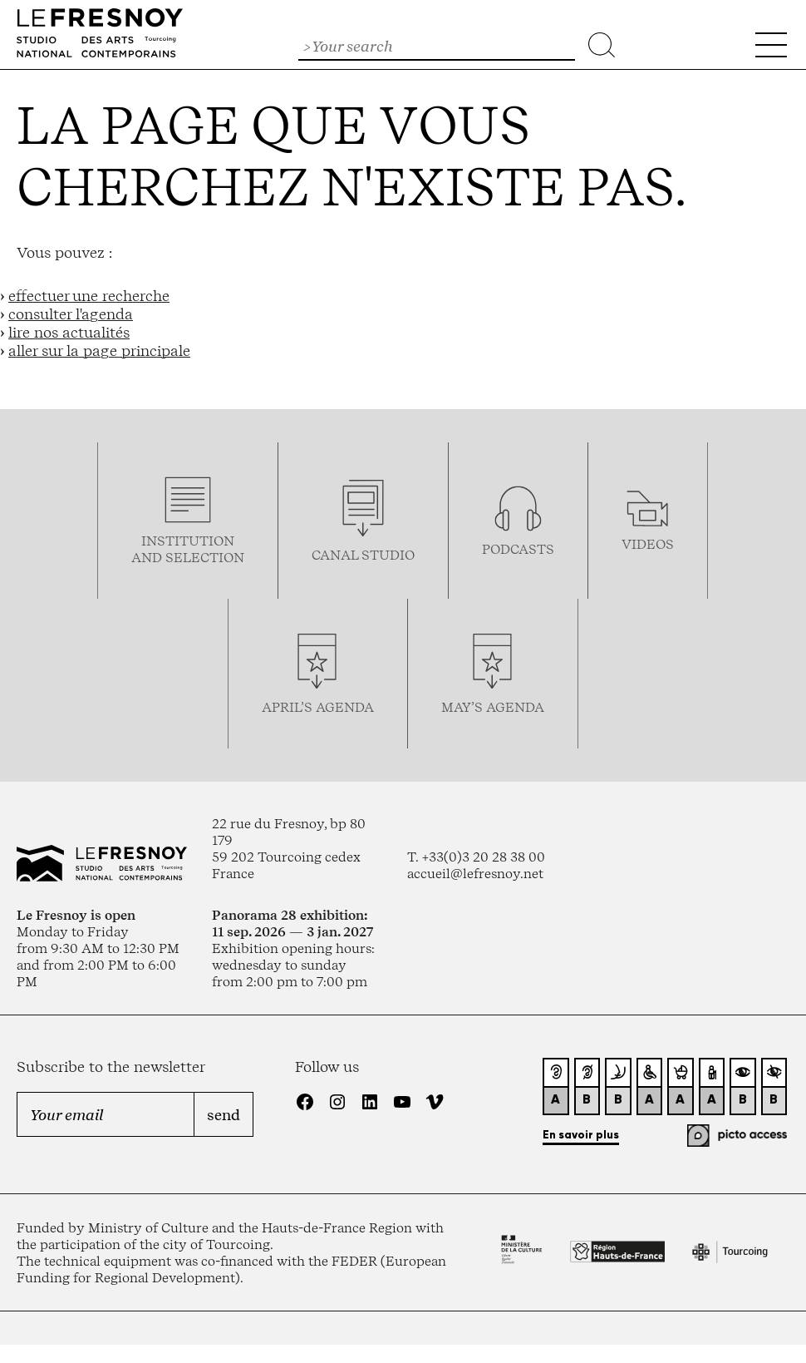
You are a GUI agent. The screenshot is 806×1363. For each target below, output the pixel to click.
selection (204, 557)
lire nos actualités (69, 332)
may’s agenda (492, 707)
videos (648, 544)
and (148, 557)
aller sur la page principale (99, 350)
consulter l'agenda (70, 313)
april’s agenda (318, 707)
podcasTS (518, 549)
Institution (187, 540)
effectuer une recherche (89, 295)
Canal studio (363, 554)
